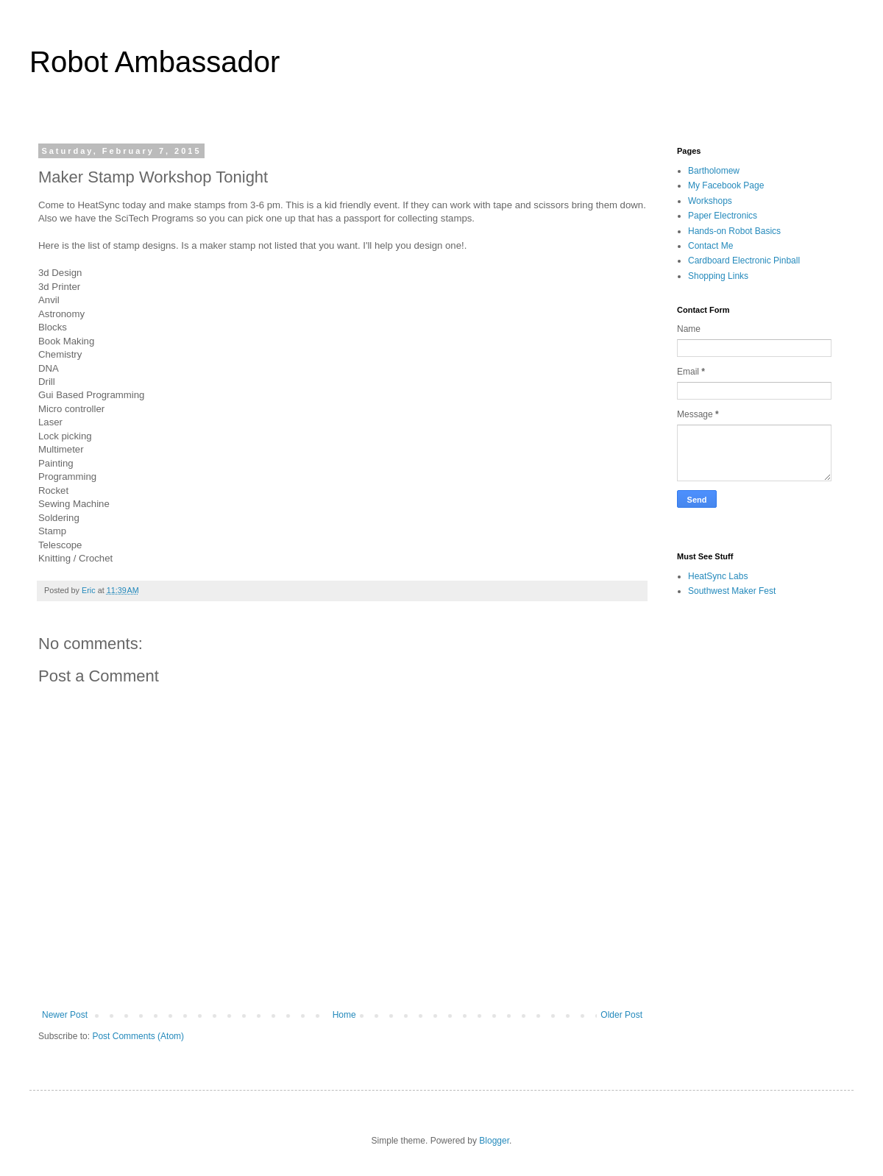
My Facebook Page (726, 185)
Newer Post (65, 1015)
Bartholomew (714, 171)
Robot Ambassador (154, 62)
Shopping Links (718, 276)
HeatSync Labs (718, 576)
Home (344, 1015)
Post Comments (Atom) (138, 1036)
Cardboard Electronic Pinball (744, 260)
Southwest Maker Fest (732, 591)
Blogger (494, 1141)
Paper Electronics (722, 215)
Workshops (710, 201)
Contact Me (710, 246)
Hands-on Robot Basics (734, 231)
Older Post (621, 1015)
